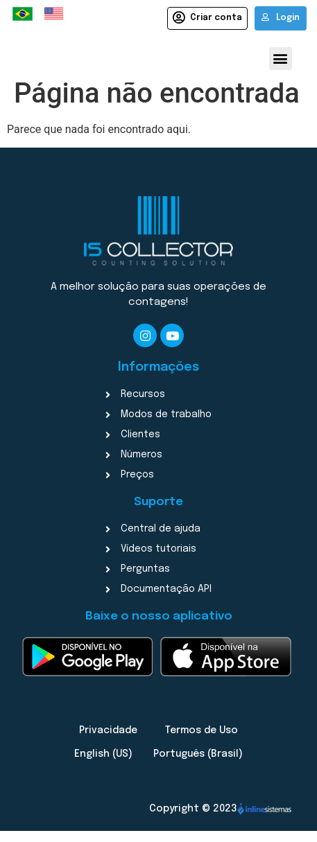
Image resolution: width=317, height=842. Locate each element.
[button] (280, 58)
